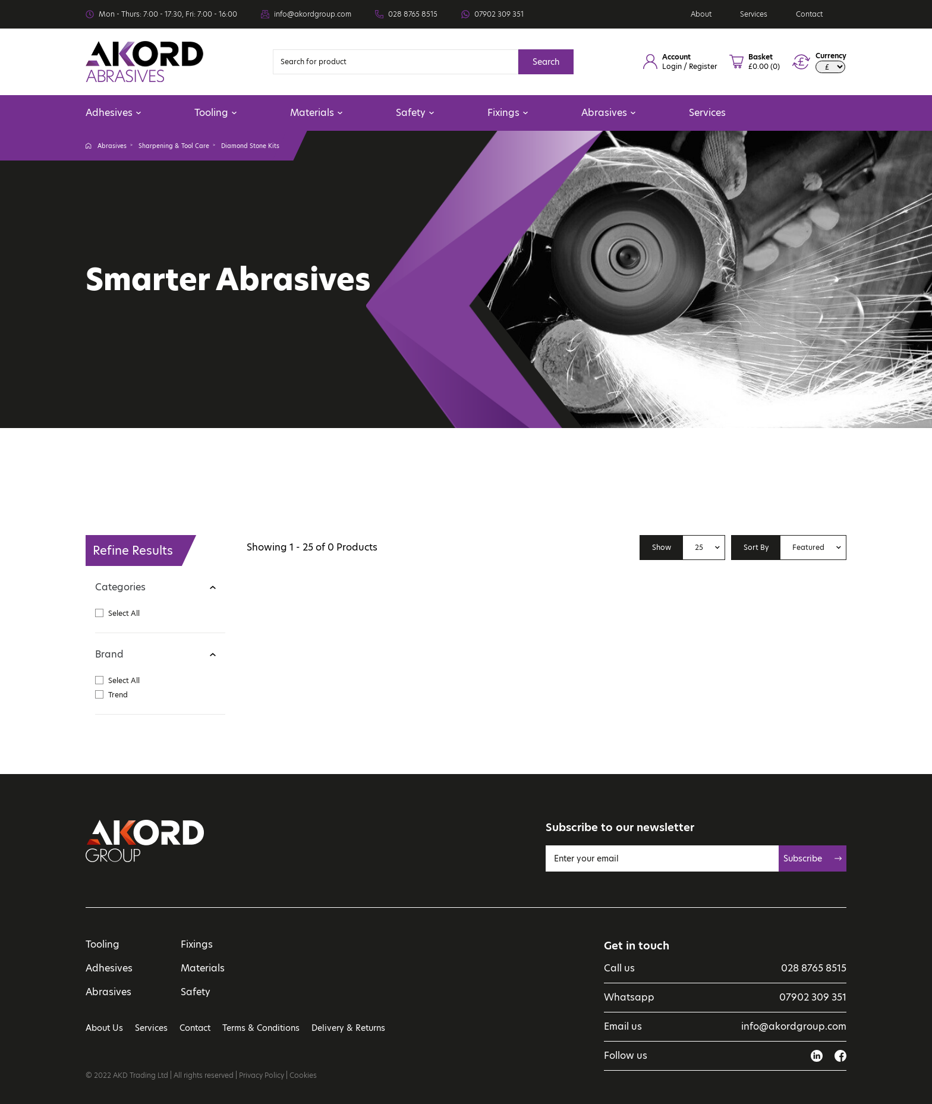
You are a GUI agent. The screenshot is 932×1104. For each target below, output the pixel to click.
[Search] (395, 61)
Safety (415, 112)
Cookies (303, 1075)
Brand (109, 654)
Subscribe (812, 858)
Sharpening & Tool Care (173, 145)
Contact (809, 14)
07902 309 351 (499, 14)
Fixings (507, 112)
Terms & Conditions (261, 1028)
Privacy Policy (261, 1075)
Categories (120, 587)
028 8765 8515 (412, 14)
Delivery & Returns (348, 1028)
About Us (104, 1028)
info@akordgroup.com (312, 14)
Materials (316, 112)
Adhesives (113, 112)
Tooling (215, 112)
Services (753, 14)
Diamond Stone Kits (250, 145)
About (701, 14)
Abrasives (608, 112)
